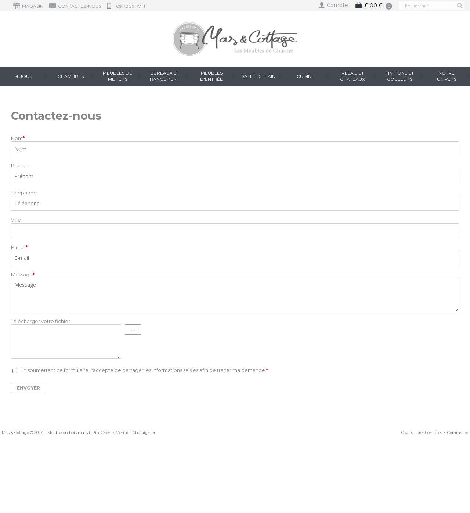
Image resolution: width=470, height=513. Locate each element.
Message (23, 274)
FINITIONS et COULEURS (400, 76)
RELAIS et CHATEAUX (352, 76)
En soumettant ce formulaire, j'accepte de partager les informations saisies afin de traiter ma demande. (144, 370)
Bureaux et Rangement (164, 76)
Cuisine (305, 76)
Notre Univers (446, 76)
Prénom (20, 165)
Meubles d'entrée (211, 76)
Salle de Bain (258, 76)
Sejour (23, 76)
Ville (16, 220)
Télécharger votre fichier (40, 321)
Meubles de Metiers (117, 76)
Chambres (71, 76)
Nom (18, 138)
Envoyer (28, 388)
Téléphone (24, 192)
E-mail (19, 247)
